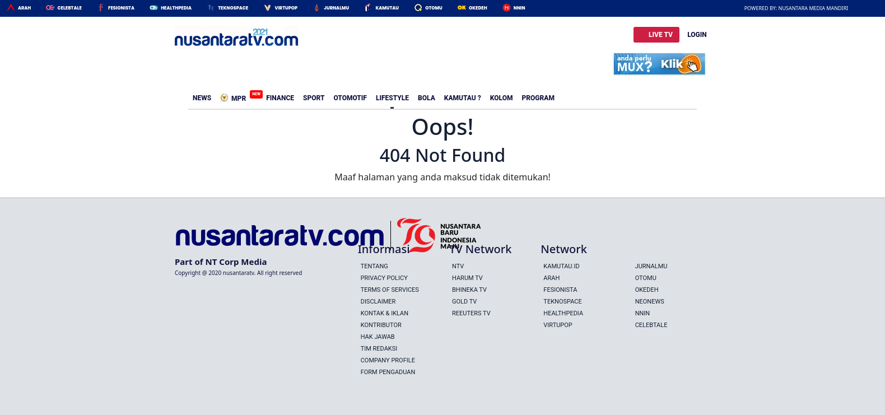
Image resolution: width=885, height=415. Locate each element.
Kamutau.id (561, 266)
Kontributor (381, 325)
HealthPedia (176, 8)
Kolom (501, 98)
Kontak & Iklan (384, 313)
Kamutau (387, 8)
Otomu (433, 8)
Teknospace (233, 8)
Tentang (374, 266)
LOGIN (697, 35)
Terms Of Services (390, 289)
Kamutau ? (462, 98)
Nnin (519, 8)
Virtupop (285, 8)
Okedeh (478, 8)
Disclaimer (378, 301)
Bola (426, 98)
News (202, 98)
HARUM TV (467, 278)
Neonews (649, 301)
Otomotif (349, 98)
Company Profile (388, 360)
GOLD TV (464, 301)
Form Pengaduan (388, 372)
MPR (235, 96)
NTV (458, 266)
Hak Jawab (378, 337)
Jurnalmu (336, 8)
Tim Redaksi (379, 348)
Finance (280, 98)
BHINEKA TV (469, 289)
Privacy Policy (384, 278)
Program (538, 98)
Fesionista (121, 8)
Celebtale (69, 8)
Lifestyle (392, 98)
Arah (24, 8)
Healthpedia (563, 313)
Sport (313, 98)
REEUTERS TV (471, 313)
